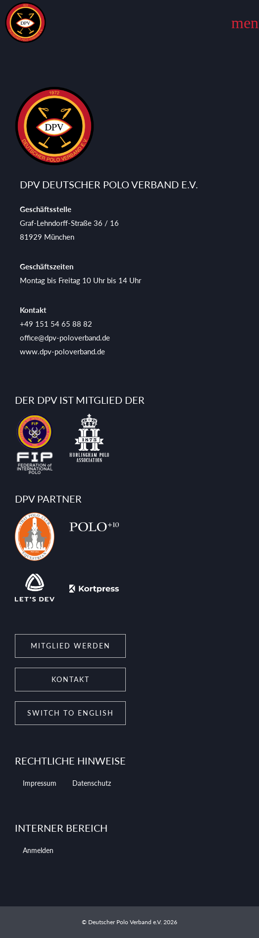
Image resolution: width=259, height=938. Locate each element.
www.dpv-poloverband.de (62, 351)
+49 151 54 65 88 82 (56, 323)
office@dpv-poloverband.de (65, 337)
